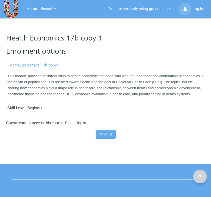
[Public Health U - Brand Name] (11, 9)
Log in (191, 9)
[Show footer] (200, 176)
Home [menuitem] (32, 8)
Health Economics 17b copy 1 (33, 65)
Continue (105, 134)
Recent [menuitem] (46, 8)
